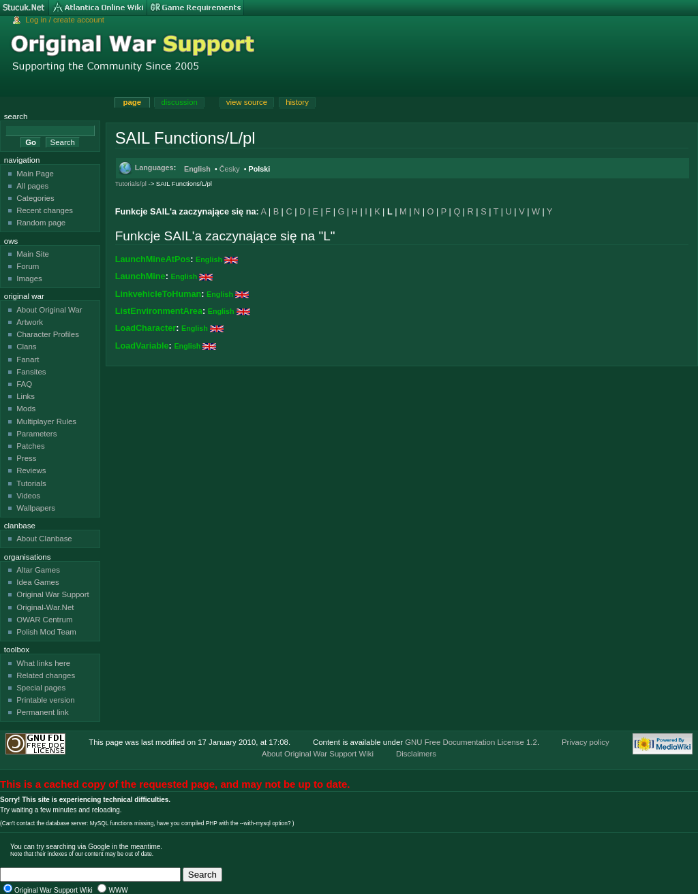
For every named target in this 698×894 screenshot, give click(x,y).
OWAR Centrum (44, 620)
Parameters (36, 434)
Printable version (45, 700)
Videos (28, 496)
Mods (25, 408)
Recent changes (44, 210)
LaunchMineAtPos (153, 259)
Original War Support (52, 594)
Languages (154, 167)
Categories (35, 198)
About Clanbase (44, 538)
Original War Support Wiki (53, 890)
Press (26, 458)
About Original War (49, 310)
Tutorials (31, 483)
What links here (43, 663)
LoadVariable (142, 346)
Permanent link (42, 712)
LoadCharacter (146, 328)
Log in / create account (64, 20)
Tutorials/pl (131, 183)
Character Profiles (47, 334)
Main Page (35, 174)
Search (16, 116)
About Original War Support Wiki (318, 754)
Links (25, 396)
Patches (30, 446)
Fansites (31, 372)
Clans (26, 346)
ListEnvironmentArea (158, 311)
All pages (32, 186)
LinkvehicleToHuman (158, 294)
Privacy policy (585, 742)
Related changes (45, 675)
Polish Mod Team (46, 632)
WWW (117, 890)
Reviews (31, 470)
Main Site (32, 254)
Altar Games (38, 570)
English (197, 169)
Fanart (27, 359)
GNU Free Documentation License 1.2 (471, 742)
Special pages (40, 688)
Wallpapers (35, 508)
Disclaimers (416, 754)
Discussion (179, 102)
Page (132, 102)
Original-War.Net (45, 607)
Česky (229, 169)
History (297, 102)
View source (246, 102)
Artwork (29, 322)
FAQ (24, 384)
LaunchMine (140, 276)
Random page (40, 223)
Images (29, 278)
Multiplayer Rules (46, 421)
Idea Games (37, 582)
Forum (27, 266)
